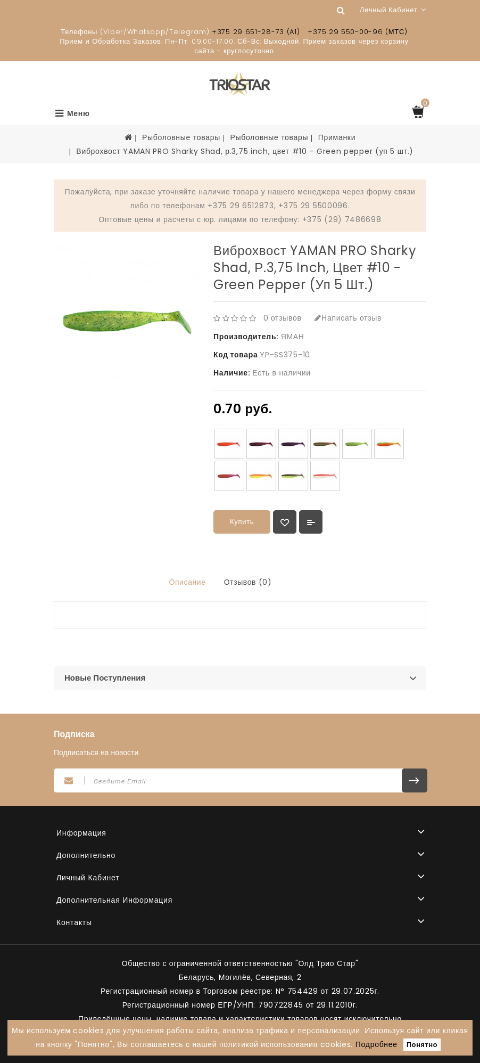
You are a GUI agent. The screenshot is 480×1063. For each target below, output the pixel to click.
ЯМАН (292, 336)
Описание (187, 582)
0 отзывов (282, 318)
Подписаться (414, 780)
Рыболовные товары (181, 137)
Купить (242, 522)
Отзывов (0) (248, 582)
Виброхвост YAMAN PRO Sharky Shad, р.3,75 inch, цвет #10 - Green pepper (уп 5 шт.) (244, 151)
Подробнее (376, 1044)
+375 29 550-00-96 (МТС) (357, 32)
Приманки (336, 137)
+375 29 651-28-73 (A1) (256, 32)
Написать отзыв (348, 318)
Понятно (422, 1044)
